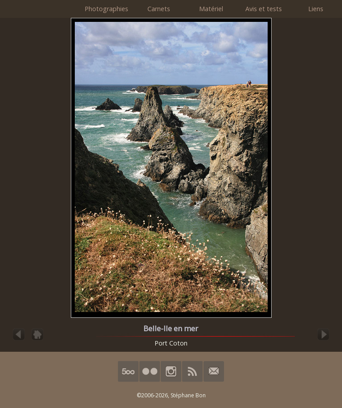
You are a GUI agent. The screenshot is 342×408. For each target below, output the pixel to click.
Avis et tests (263, 8)
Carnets (158, 8)
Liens (315, 8)
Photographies (106, 8)
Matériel (211, 8)
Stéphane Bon (188, 395)
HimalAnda (40, 9)
